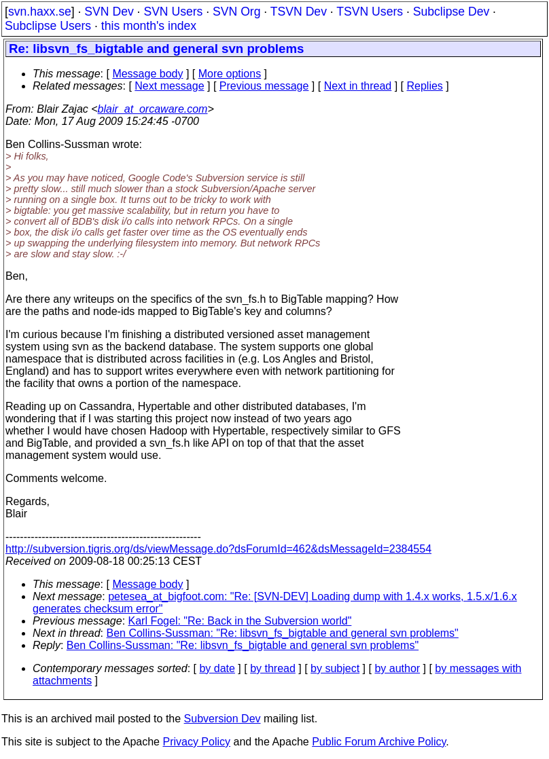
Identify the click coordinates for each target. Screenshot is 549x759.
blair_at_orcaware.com (153, 109)
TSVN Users (369, 11)
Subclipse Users (48, 26)
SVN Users (172, 11)
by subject (335, 668)
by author (397, 668)
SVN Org (236, 11)
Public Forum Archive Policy (379, 741)
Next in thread (358, 86)
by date (216, 668)
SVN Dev (108, 11)
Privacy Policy (196, 741)
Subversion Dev (222, 718)
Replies (425, 86)
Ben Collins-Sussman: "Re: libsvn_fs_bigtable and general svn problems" (283, 633)
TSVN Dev (298, 11)
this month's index (148, 26)
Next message (169, 86)
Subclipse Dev (451, 11)
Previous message (264, 86)
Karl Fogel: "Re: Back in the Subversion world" (240, 621)
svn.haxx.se (39, 11)
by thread (273, 668)
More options (230, 73)
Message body (147, 73)
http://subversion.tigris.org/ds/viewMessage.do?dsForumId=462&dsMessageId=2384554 (218, 549)
